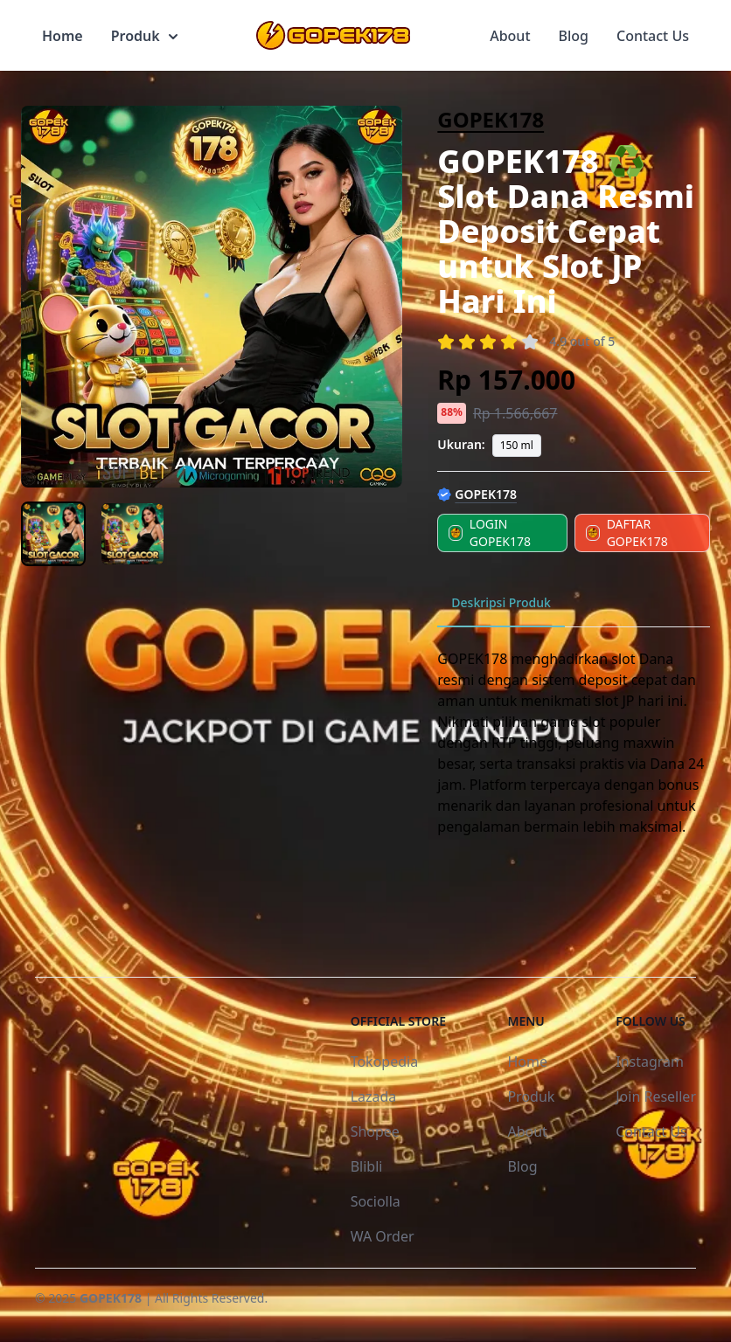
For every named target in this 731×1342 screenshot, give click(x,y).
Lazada (374, 1096)
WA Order (382, 1236)
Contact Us (652, 35)
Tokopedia (385, 1061)
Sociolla (375, 1201)
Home (62, 35)
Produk (144, 35)
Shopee (375, 1131)
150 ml (516, 445)
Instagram (650, 1061)
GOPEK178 (490, 119)
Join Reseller (656, 1096)
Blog (573, 35)
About (510, 35)
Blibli (367, 1166)
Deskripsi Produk (501, 602)
